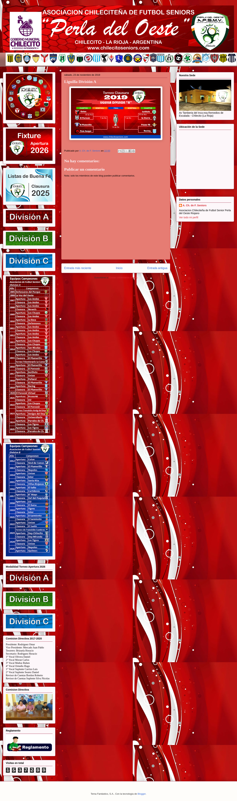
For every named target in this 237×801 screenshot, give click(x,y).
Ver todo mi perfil (188, 217)
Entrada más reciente (77, 268)
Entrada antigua (157, 268)
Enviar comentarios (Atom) (123, 277)
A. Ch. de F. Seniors (195, 205)
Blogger (142, 793)
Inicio (119, 268)
